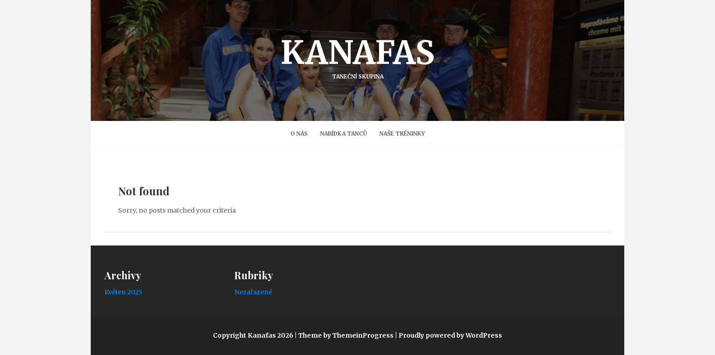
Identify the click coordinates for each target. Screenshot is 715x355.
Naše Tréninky (402, 133)
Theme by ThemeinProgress (346, 335)
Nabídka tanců (343, 133)
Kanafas (357, 56)
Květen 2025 (123, 292)
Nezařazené (253, 292)
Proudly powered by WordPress (450, 335)
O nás (299, 133)
